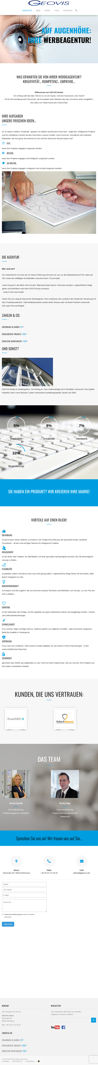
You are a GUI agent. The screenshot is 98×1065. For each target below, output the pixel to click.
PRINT (47, 10)
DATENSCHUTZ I (19, 1061)
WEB (38, 10)
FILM (57, 10)
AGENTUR (27, 10)
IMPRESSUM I (32, 1061)
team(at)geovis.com (81, 873)
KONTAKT (67, 10)
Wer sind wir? (8, 269)
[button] (5, 39)
